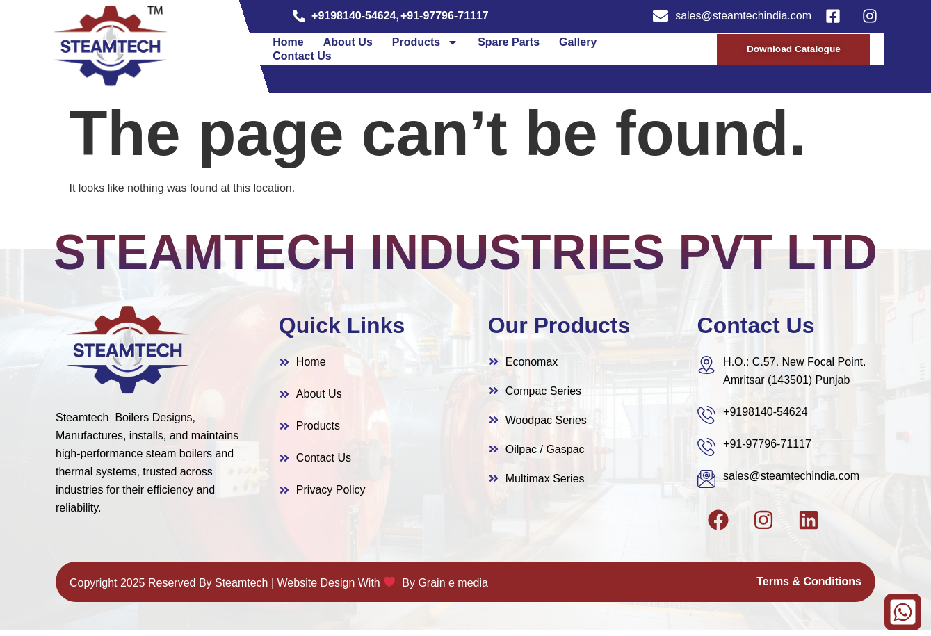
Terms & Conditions (808, 588)
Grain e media (453, 589)
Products (425, 46)
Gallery (578, 45)
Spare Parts (509, 45)
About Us (348, 45)
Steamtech (241, 589)
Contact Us (302, 59)
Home (288, 45)
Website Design (316, 589)
